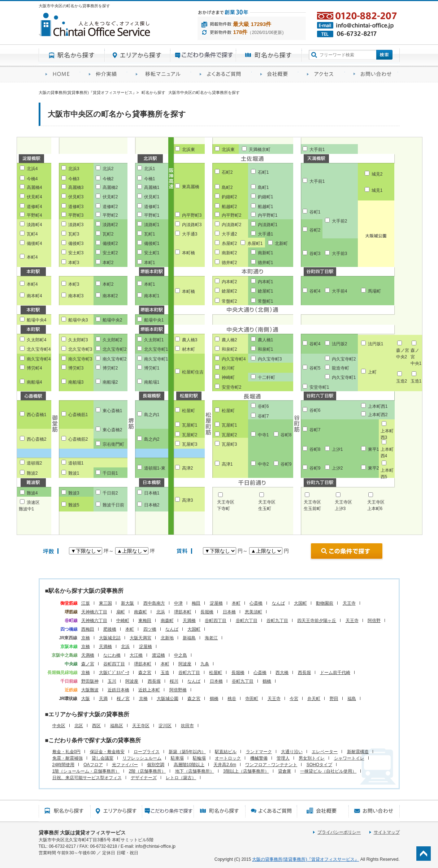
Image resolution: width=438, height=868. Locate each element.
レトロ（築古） (181, 777)
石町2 (227, 172)
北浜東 (188, 149)
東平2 (373, 468)
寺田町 (251, 698)
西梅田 (87, 629)
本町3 (73, 262)
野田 (334, 698)
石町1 (263, 172)
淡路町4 (34, 224)
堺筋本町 (182, 611)
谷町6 (263, 406)
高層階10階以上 (189, 764)
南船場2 (110, 382)
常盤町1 (265, 301)
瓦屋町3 (190, 444)
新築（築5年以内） (187, 751)
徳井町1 (265, 262)
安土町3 (76, 252)
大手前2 (339, 221)
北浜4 (32, 168)
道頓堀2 (34, 463)
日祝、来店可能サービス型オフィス (87, 777)
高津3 (187, 500)
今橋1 (149, 178)
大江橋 (136, 655)
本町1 (149, 262)
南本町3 (76, 295)
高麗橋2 (110, 187)
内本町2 (229, 281)
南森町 (140, 611)
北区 (78, 725)
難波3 (73, 493)
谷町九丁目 (277, 620)
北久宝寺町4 (39, 349)
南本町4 (34, 295)
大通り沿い (292, 751)
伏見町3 (76, 196)
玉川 (112, 681)
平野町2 (110, 215)
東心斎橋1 (112, 410)
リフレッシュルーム (141, 758)
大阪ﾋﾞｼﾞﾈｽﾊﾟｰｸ (114, 672)
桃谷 (231, 698)
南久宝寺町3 (80, 359)
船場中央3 (78, 320)
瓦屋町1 (190, 425)
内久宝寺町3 (270, 359)
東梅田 (144, 620)
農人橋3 (190, 339)
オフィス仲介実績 (105, 74)
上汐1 (337, 449)
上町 (372, 372)
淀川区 (165, 725)
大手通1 (265, 234)
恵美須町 (253, 611)
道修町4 (34, 206)
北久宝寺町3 (80, 349)
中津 (178, 603)
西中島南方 (154, 603)
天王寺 (349, 603)
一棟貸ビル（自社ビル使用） (328, 771)
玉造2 (401, 381)
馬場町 (374, 291)
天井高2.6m (224, 764)
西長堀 (304, 672)
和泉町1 (265, 349)
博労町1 (152, 368)
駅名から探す (72, 55)
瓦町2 (108, 234)
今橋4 (32, 178)
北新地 (167, 637)
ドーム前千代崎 (335, 672)
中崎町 (122, 620)
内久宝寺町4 (234, 359)
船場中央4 (37, 320)
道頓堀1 (76, 463)
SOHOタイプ (319, 764)
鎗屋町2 (229, 291)
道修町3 (76, 206)
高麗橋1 (152, 187)
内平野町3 (192, 215)
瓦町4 (32, 234)
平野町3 (76, 215)
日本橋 (229, 611)
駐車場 (177, 758)
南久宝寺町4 (39, 359)
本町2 (108, 262)
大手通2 (229, 234)
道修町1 (152, 206)
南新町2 (229, 252)
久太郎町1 (154, 339)
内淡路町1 (268, 224)
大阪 (85, 698)
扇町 (120, 611)
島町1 (263, 187)
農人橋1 (265, 339)
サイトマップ (387, 832)
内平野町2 (232, 215)
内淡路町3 (192, 224)
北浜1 (149, 168)
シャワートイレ (349, 758)
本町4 (32, 257)
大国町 (300, 603)
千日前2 (110, 493)
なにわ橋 (112, 655)
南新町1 (265, 252)
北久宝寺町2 (115, 349)
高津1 (227, 464)
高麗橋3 (76, 187)
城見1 (377, 190)
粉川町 (228, 368)
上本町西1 (378, 406)
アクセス (323, 74)
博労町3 (76, 368)
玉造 (165, 672)
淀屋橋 (216, 603)
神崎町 (228, 377)
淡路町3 (76, 224)
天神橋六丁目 (94, 611)
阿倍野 (374, 620)
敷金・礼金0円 (66, 751)
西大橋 (282, 672)
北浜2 (108, 168)
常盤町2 (229, 301)
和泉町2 (229, 349)
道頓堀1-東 (154, 468)
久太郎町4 (37, 339)
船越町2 (229, 206)
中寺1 (263, 434)
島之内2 (152, 439)
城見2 (377, 174)
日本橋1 (152, 493)
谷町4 (315, 291)
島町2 (227, 187)
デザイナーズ (144, 777)
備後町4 (34, 243)
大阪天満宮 (140, 637)
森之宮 (144, 672)
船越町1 (265, 206)
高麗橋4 (34, 187)
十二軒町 (266, 377)
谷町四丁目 (215, 620)
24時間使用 (63, 764)
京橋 (85, 637)
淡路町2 (110, 224)
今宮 (294, 698)
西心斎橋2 (37, 439)
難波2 (32, 473)
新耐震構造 (358, 751)
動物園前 (324, 603)
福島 (351, 698)
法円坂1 (375, 343)
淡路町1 (152, 224)
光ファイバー (125, 764)
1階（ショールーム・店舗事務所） (86, 771)
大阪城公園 (167, 698)
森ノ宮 (87, 663)
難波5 (73, 505)
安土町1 (152, 252)
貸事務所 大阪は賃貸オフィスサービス (82, 832)
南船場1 (152, 382)
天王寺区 (140, 725)
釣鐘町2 (229, 196)
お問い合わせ (373, 74)
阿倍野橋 (178, 689)
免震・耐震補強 (67, 758)
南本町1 (152, 295)
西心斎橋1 (37, 414)
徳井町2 (229, 262)
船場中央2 (112, 320)
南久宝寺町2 (115, 359)
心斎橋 (256, 603)
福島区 (116, 725)
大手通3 (190, 234)
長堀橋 (206, 611)
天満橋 (189, 620)
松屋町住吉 (193, 372)
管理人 (283, 758)
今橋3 (73, 178)
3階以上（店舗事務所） (246, 771)
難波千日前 (113, 505)
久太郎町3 (78, 339)
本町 (236, 603)
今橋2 (108, 178)
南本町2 (110, 295)
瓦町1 (149, 234)
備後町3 (76, 243)
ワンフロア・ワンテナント (271, 764)
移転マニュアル (161, 74)
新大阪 (127, 603)
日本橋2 (152, 505)
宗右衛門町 (113, 444)
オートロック (228, 758)
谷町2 (315, 230)
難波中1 (26, 508)
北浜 (160, 611)
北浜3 (73, 168)
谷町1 (315, 212)
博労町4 (34, 368)
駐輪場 (199, 758)
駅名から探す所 (64, 811)
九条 (204, 663)
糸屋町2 (229, 243)
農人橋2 (229, 339)
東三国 (105, 603)
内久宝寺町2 (344, 359)
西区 (96, 725)
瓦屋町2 (190, 434)
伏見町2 (110, 196)
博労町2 (110, 368)
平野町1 (152, 215)
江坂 (85, 603)
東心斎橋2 (112, 429)
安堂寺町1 (319, 387)
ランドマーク (259, 751)
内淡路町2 (232, 224)
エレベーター (325, 751)
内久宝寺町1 (344, 377)
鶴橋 (267, 681)
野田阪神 (90, 681)
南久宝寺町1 (156, 359)
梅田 (196, 603)
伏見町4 (34, 196)
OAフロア (93, 764)
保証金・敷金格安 (107, 751)
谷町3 (315, 253)
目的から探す (203, 55)
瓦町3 (73, 234)
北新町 (281, 243)
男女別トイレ (312, 758)
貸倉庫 (284, 771)
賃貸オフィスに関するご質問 (223, 74)
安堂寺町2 (232, 387)
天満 (103, 698)
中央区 (58, 725)
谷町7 (263, 416)
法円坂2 (339, 343)
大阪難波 (90, 689)
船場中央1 (154, 320)
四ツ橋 (149, 629)
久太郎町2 (112, 339)
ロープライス (147, 751)
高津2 (187, 468)
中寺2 (263, 464)
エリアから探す (137, 55)
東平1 (373, 449)
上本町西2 (378, 414)
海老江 (211, 637)
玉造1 (416, 381)
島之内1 (152, 414)
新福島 (189, 637)
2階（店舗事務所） (147, 771)
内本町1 (265, 281)
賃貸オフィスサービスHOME (60, 74)
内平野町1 (268, 215)
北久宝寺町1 (156, 349)
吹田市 (187, 725)
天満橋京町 (259, 149)
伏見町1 (152, 196)
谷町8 (286, 434)
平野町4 (34, 215)
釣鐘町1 (265, 196)
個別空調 (155, 764)
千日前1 (110, 473)
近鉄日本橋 (118, 689)
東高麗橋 (190, 186)
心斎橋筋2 (78, 439)
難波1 (73, 473)
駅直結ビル (226, 751)
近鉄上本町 (149, 689)
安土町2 (110, 252)
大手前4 (339, 291)
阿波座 (184, 663)
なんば (278, 603)
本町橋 (190, 252)
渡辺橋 (158, 655)
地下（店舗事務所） (194, 771)
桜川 (174, 681)
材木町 (188, 349)
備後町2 (110, 243)
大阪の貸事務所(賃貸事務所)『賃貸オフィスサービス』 (305, 859)
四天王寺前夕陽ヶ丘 (316, 620)
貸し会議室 (102, 758)
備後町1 (152, 243)
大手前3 (339, 253)
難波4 (32, 493)
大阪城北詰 (110, 637)
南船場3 (76, 382)
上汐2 (337, 468)
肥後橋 (109, 629)
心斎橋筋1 (78, 414)
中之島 (180, 655)
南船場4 (34, 382)
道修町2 (110, 206)
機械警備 (259, 758)
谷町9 (286, 464)
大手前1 (317, 149)
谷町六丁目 (246, 620)
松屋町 (188, 410)
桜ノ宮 (123, 698)
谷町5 (315, 368)
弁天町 (313, 698)
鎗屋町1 (265, 291)
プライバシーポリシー (339, 832)
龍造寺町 (340, 368)
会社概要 (276, 74)
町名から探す (269, 55)
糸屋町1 (255, 243)
